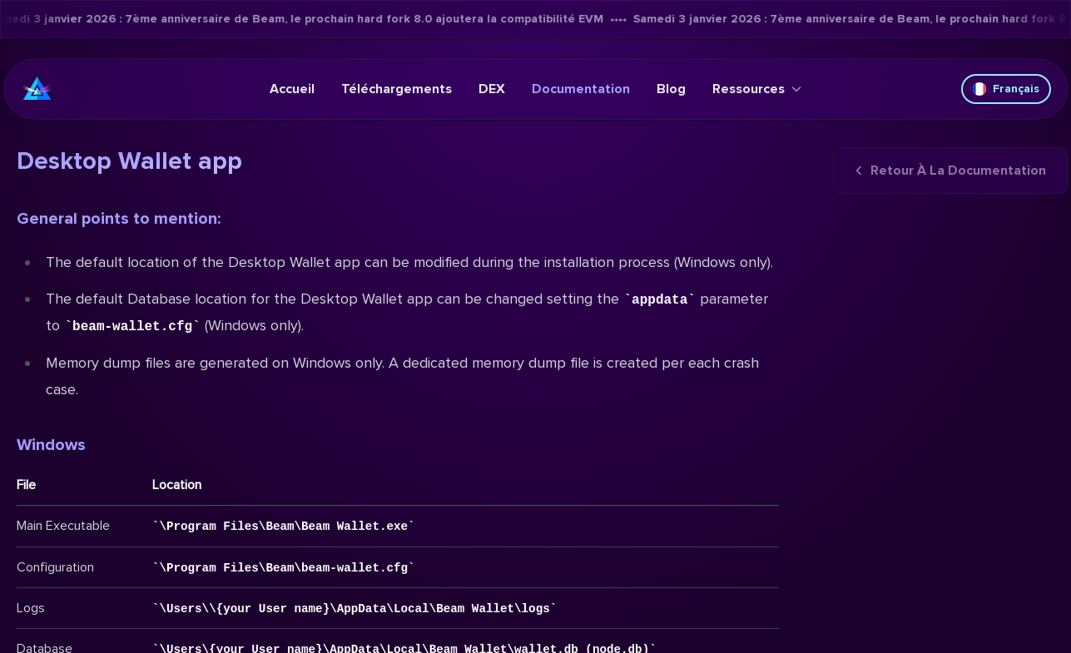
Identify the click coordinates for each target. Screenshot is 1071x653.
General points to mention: (119, 219)
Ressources (756, 89)
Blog (671, 89)
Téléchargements (396, 89)
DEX (491, 89)
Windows (51, 445)
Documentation (581, 89)
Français (1006, 89)
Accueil (292, 89)
